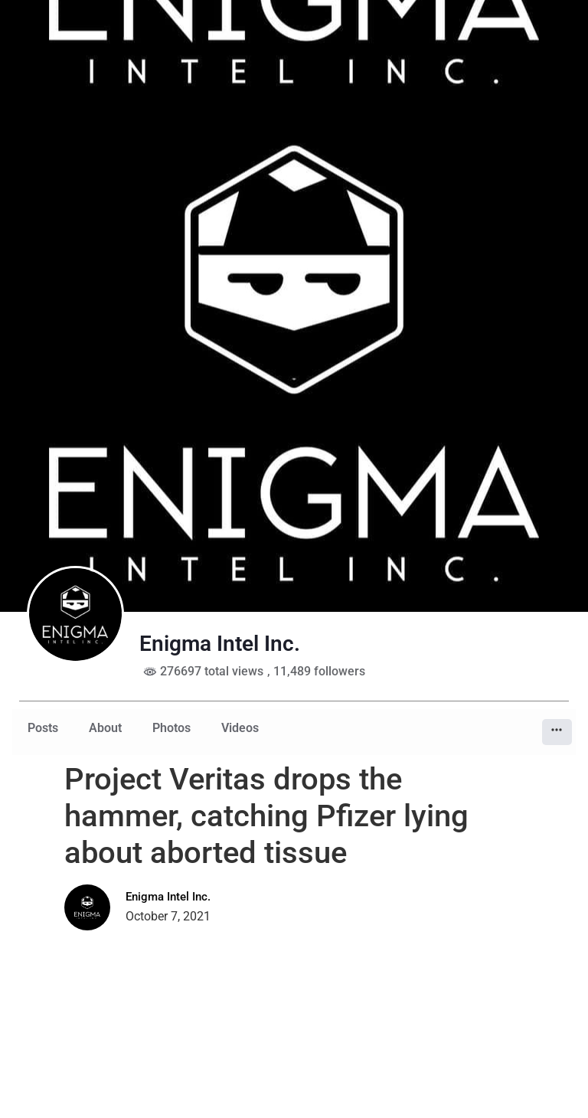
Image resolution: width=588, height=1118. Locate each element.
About (105, 728)
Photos (171, 728)
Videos (240, 728)
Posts (43, 728)
